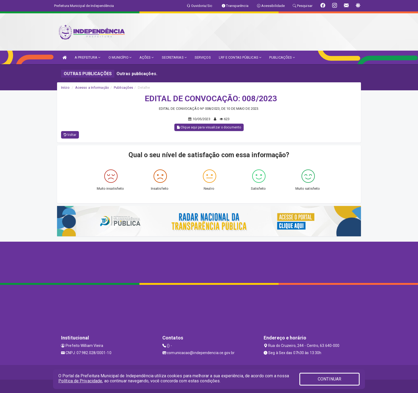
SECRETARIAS (174, 57)
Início (65, 88)
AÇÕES (146, 57)
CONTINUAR (329, 379)
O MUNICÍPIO (119, 57)
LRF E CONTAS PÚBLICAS (240, 57)
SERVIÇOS (203, 57)
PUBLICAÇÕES (282, 57)
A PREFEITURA (87, 57)
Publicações (123, 88)
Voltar (70, 135)
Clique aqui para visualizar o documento (209, 127)
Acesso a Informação (92, 88)
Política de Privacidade (80, 380)
